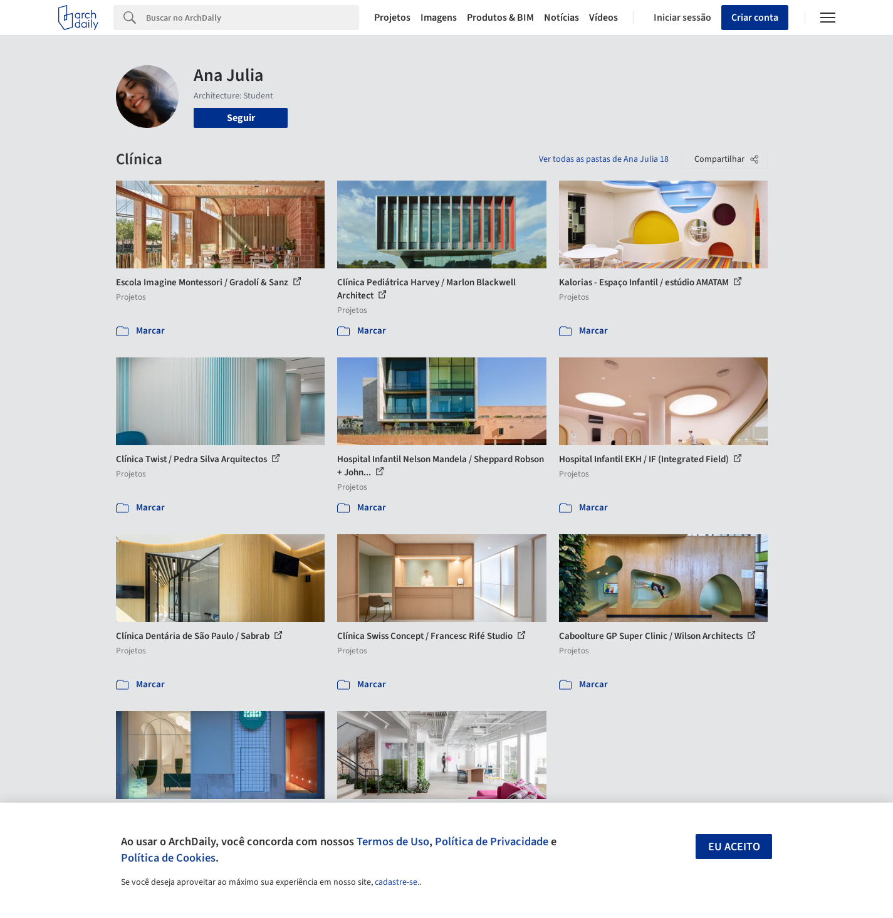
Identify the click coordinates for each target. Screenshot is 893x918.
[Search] (253, 17)
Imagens (438, 18)
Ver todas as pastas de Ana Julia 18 (604, 159)
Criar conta (754, 17)
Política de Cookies (168, 858)
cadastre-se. (397, 882)
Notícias (561, 18)
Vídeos (603, 18)
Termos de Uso (393, 841)
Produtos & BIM (500, 18)
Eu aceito (734, 847)
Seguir (241, 118)
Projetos (392, 18)
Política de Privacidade (491, 841)
